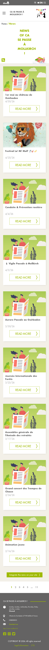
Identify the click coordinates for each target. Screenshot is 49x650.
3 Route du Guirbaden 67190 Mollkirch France (23, 616)
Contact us (13, 624)
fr (35, 2)
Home (4, 23)
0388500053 (13, 620)
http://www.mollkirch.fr (10, 628)
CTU (33, 645)
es (45, 2)
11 (36, 587)
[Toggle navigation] (4, 13)
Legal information (21, 645)
